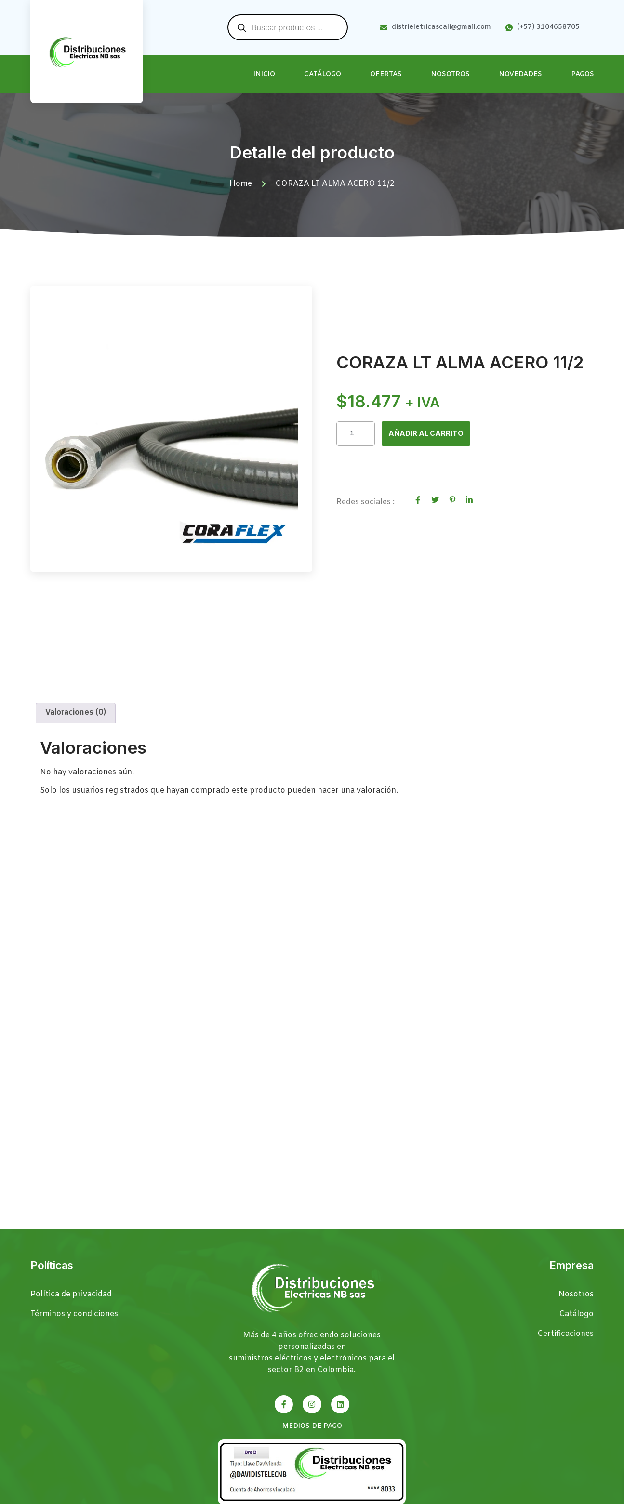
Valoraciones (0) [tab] (75, 725)
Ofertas (386, 74)
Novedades (520, 74)
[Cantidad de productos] (355, 433)
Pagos (582, 74)
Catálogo (322, 74)
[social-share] (418, 501)
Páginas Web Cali (563, 1496)
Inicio (264, 74)
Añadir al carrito (428, 433)
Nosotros (450, 74)
